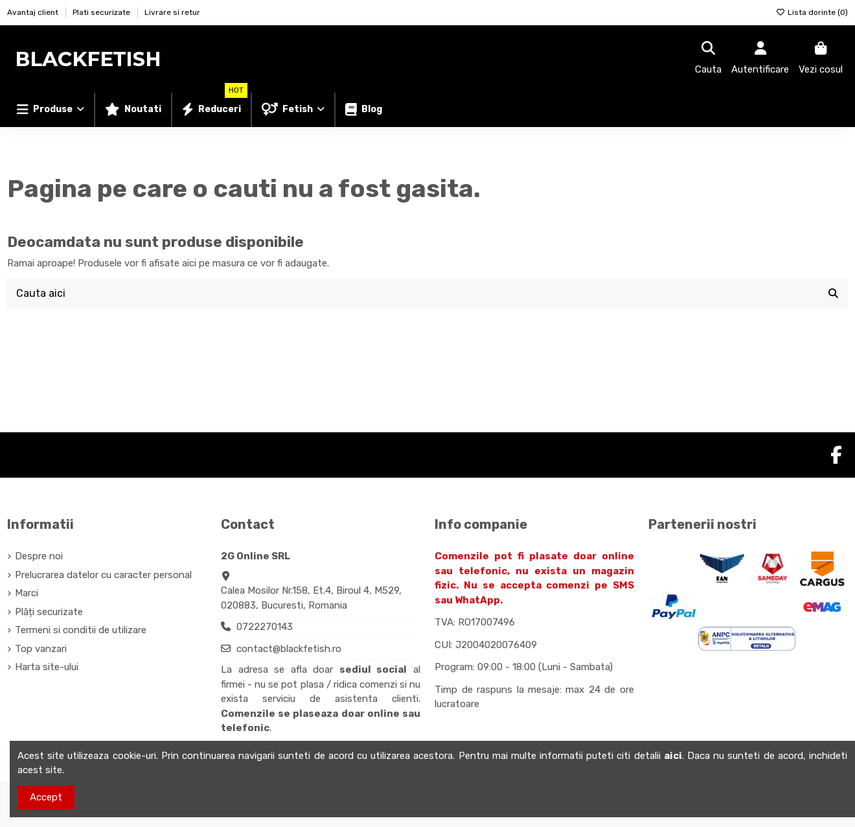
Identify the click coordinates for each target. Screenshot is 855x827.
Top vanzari (41, 649)
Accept (46, 797)
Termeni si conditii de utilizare (80, 630)
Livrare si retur (172, 12)
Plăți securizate (49, 612)
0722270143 (264, 627)
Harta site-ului (46, 667)
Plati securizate (102, 12)
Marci (26, 593)
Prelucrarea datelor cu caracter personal (103, 575)
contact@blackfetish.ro (288, 649)
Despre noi (39, 556)
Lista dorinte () (812, 12)
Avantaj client (33, 12)
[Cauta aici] (833, 293)
